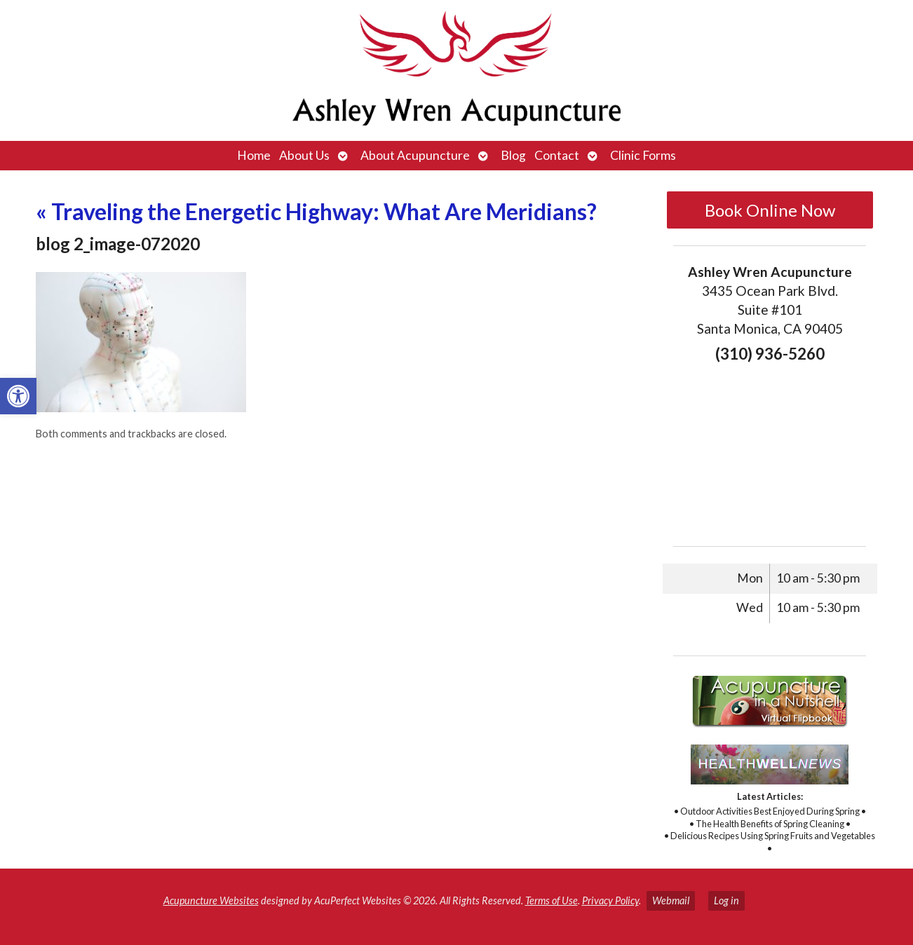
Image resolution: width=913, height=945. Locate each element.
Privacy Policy (610, 900)
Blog (513, 155)
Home (254, 155)
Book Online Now (770, 210)
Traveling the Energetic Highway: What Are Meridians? (316, 211)
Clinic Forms (643, 155)
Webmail (670, 900)
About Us (304, 155)
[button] (18, 396)
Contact (556, 155)
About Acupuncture (415, 155)
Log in (726, 900)
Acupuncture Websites (211, 900)
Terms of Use (551, 900)
